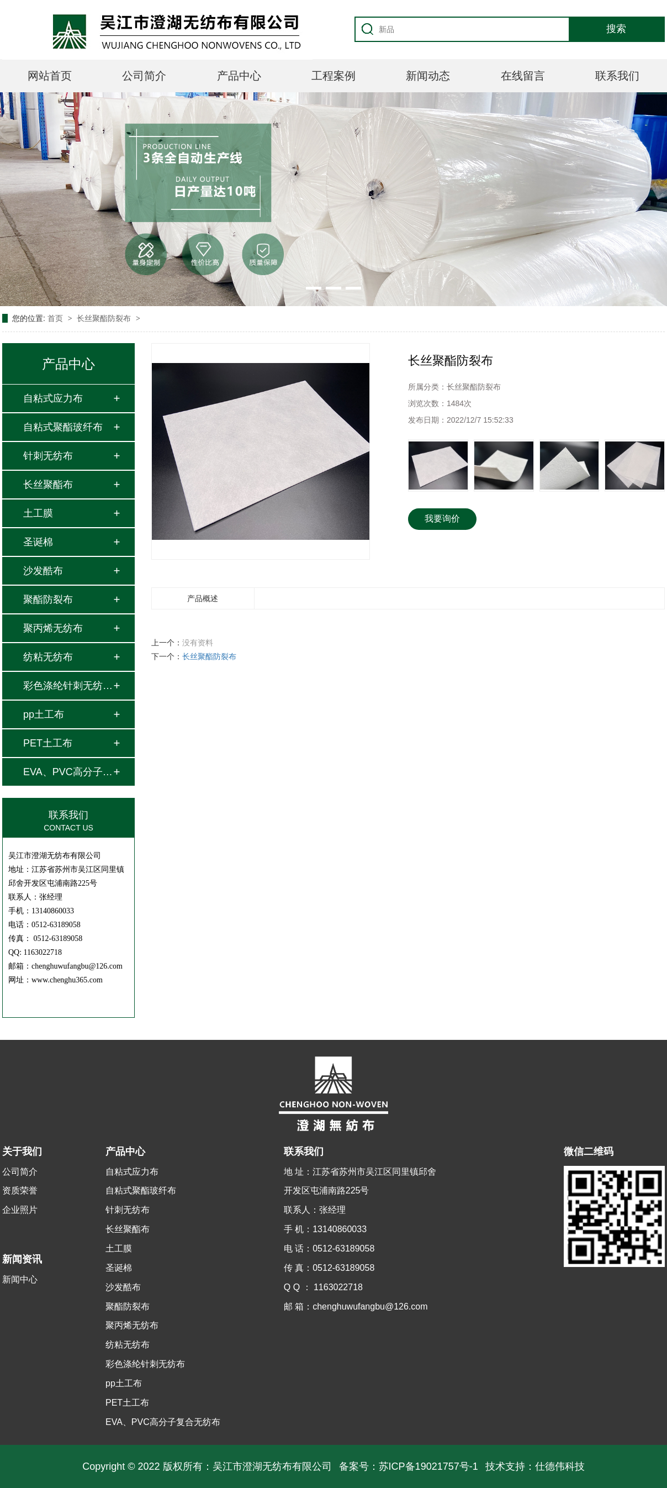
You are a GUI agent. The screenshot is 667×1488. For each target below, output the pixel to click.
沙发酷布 (43, 570)
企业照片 (20, 1209)
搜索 (616, 28)
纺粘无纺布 (48, 656)
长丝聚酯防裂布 (105, 318)
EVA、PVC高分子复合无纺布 (162, 1422)
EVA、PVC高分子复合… (68, 771)
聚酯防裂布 (48, 599)
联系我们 (617, 76)
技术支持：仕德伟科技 (535, 1466)
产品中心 (239, 76)
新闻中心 (20, 1279)
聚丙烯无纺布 (53, 628)
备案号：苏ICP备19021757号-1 (408, 1466)
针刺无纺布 (48, 455)
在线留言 (523, 76)
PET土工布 (47, 743)
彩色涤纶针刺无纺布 (145, 1364)
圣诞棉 (38, 542)
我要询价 (442, 518)
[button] (313, 288)
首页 (56, 318)
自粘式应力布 (53, 398)
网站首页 (50, 76)
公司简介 (144, 76)
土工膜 (38, 513)
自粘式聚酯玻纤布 (63, 427)
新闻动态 (428, 76)
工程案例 (333, 76)
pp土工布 (43, 714)
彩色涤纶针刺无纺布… (68, 685)
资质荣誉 (20, 1190)
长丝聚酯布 (48, 484)
